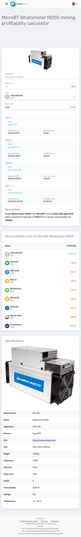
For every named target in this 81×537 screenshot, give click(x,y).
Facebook (55, 521)
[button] (40, 97)
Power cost (9, 104)
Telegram (44, 521)
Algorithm (8, 74)
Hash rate (8, 83)
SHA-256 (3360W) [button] (14, 77)
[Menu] (6, 4)
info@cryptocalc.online (28, 521)
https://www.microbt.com (44, 440)
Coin (6, 93)
